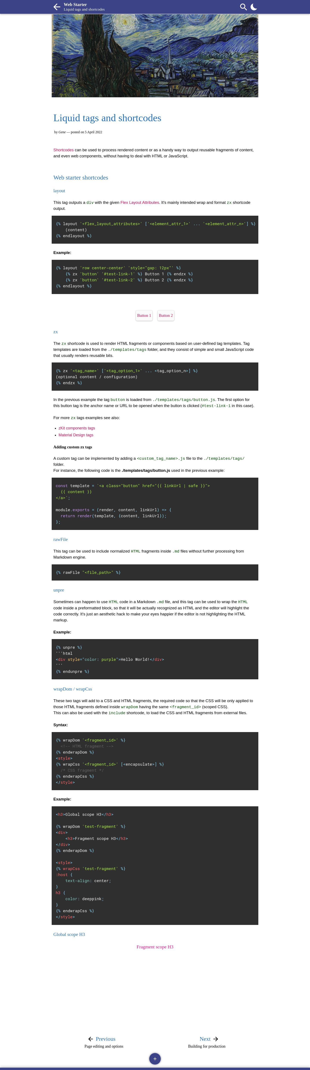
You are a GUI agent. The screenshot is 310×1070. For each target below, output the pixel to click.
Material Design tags (76, 435)
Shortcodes (63, 150)
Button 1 (144, 315)
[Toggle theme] (254, 6)
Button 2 (166, 315)
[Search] (244, 7)
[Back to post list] (57, 7)
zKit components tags (77, 428)
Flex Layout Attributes (140, 202)
